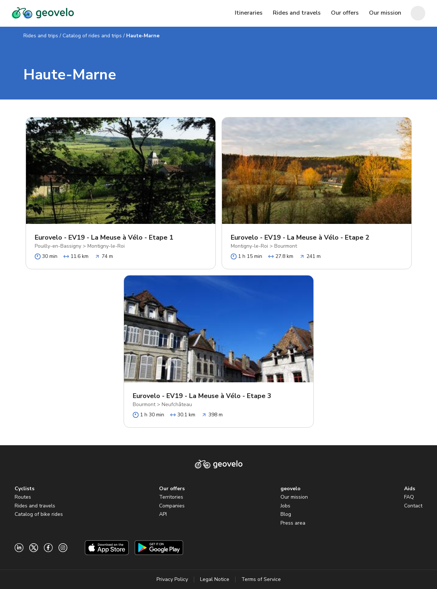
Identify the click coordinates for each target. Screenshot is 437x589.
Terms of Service (261, 579)
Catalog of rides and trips (92, 35)
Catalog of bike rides (39, 514)
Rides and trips (40, 35)
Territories (171, 497)
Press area (292, 523)
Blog (285, 514)
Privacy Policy (172, 579)
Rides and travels (35, 506)
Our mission (294, 497)
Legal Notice (214, 579)
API (163, 514)
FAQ (409, 497)
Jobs (285, 506)
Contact (413, 506)
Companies (172, 506)
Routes (23, 497)
